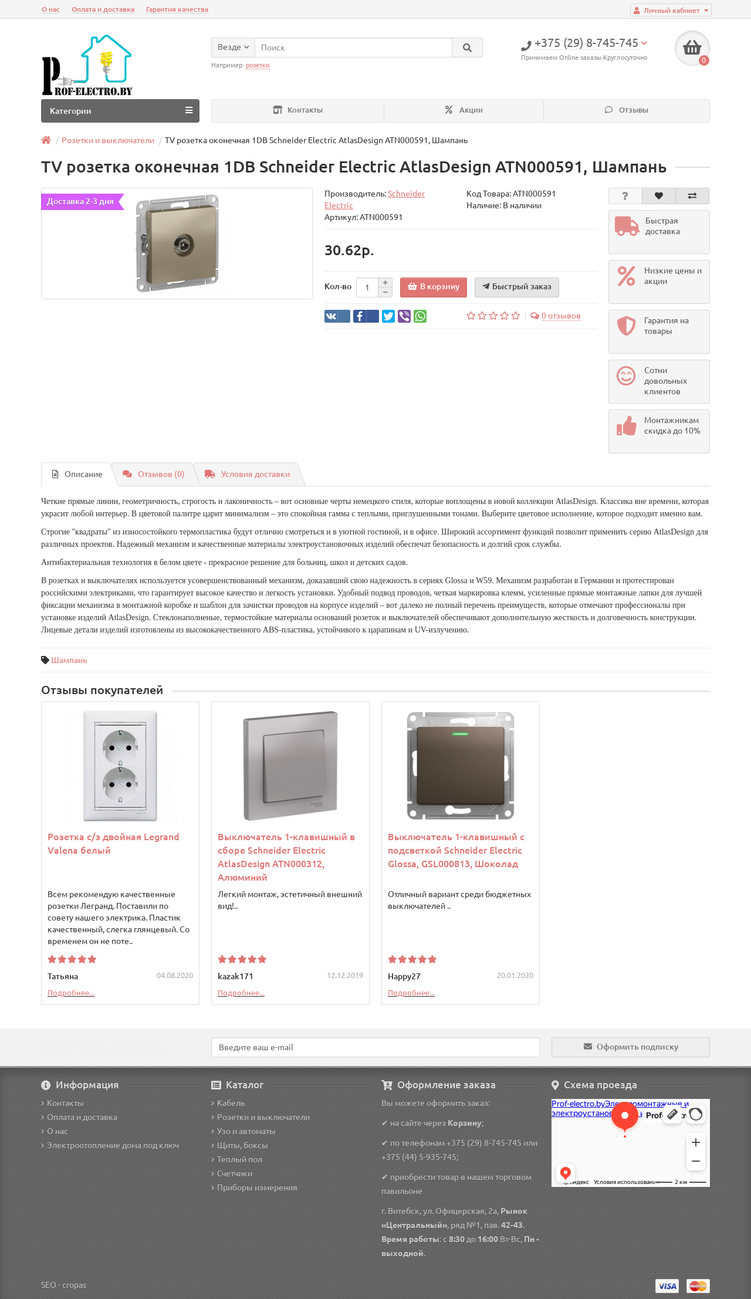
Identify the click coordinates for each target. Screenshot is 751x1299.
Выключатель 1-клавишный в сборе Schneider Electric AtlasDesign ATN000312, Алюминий (286, 856)
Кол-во (337, 286)
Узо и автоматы (243, 1131)
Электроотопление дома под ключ (110, 1145)
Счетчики (231, 1173)
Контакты (298, 110)
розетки (258, 65)
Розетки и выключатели (260, 1117)
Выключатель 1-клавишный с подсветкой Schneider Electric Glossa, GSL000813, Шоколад (456, 850)
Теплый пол (236, 1159)
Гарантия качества (177, 9)
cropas (74, 1285)
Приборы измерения (254, 1187)
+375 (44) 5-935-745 (418, 1157)
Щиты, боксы (239, 1145)
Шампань (69, 660)
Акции (464, 110)
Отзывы (626, 110)
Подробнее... (71, 993)
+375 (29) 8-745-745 (484, 1143)
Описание (77, 474)
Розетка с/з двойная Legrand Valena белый (114, 843)
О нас (51, 9)
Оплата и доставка (103, 9)
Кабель (228, 1103)
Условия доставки (247, 474)
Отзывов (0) (154, 474)
